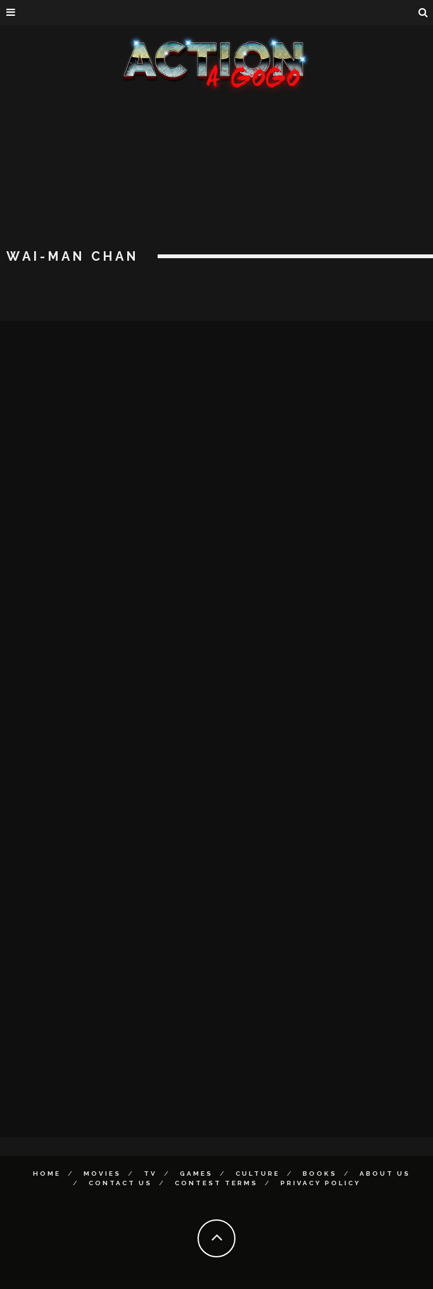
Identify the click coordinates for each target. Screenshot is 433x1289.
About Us (385, 1173)
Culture (257, 1173)
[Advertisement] (216, 189)
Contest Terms (216, 1183)
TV (150, 1173)
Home (47, 1173)
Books (320, 1173)
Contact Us (120, 1183)
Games (196, 1173)
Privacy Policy (320, 1183)
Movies (102, 1173)
